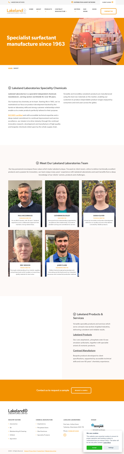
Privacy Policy (33, 451)
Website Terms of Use (50, 451)
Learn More (107, 442)
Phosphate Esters (42, 427)
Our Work (85, 10)
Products (48, 10)
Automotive (14, 424)
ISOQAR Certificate (99, 430)
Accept (94, 447)
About (38, 10)
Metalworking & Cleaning (18, 431)
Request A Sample (81, 390)
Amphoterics (41, 424)
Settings (110, 447)
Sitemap (26, 451)
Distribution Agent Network (83, 2)
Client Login (107, 2)
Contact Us (108, 11)
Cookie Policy (40, 451)
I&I (11, 427)
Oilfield (12, 435)
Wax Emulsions (42, 431)
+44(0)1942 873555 (16, 2)
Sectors (77, 10)
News (94, 9)
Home (31, 9)
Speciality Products (43, 435)
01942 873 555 (73, 431)
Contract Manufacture (61, 10)
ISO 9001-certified (15, 115)
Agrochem (13, 439)
